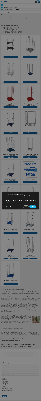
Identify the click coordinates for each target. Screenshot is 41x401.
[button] (8, 206)
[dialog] (20, 200)
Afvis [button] (25, 206)
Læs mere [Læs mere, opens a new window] (6, 198)
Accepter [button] (32, 206)
